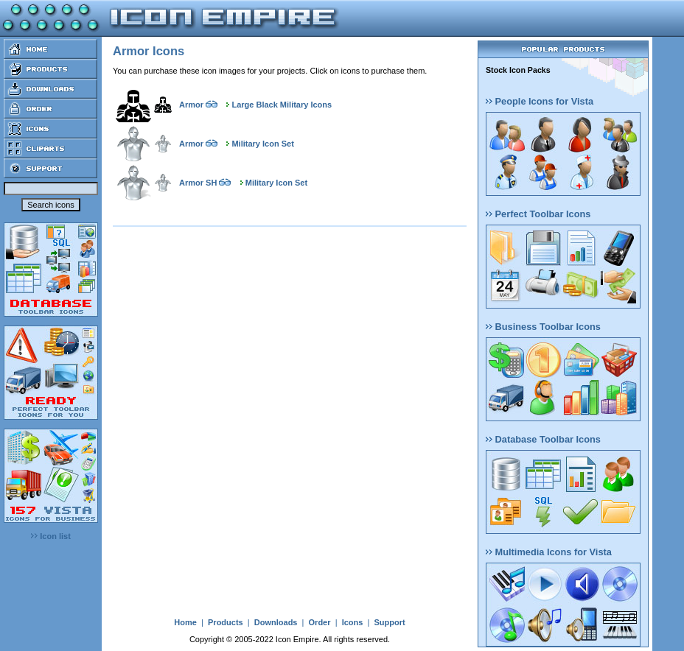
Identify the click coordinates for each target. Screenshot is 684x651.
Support (389, 622)
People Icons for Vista (539, 101)
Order (320, 622)
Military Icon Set (262, 143)
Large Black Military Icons (281, 104)
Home (185, 622)
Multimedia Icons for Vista (549, 551)
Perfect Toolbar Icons (538, 213)
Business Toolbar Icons (543, 326)
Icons (352, 622)
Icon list (51, 536)
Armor (191, 104)
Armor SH (198, 182)
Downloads (276, 622)
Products (225, 622)
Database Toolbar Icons (543, 439)
